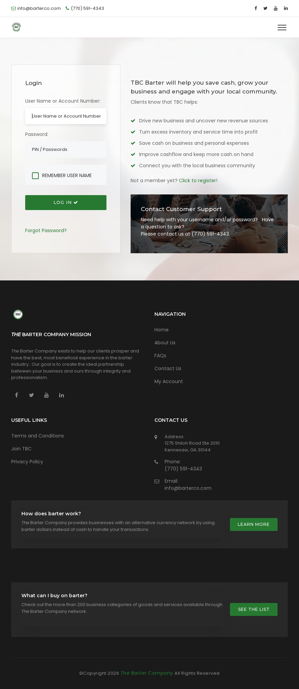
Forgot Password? (46, 230)
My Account (168, 381)
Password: (36, 134)
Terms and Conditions (37, 435)
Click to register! (198, 180)
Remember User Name (67, 175)
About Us (165, 342)
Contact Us (167, 368)
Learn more (254, 524)
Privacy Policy (27, 461)
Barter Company (147, 673)
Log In (65, 202)
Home (161, 329)
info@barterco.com (188, 488)
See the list (254, 609)
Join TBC (21, 448)
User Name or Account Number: (62, 101)
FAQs (160, 355)
